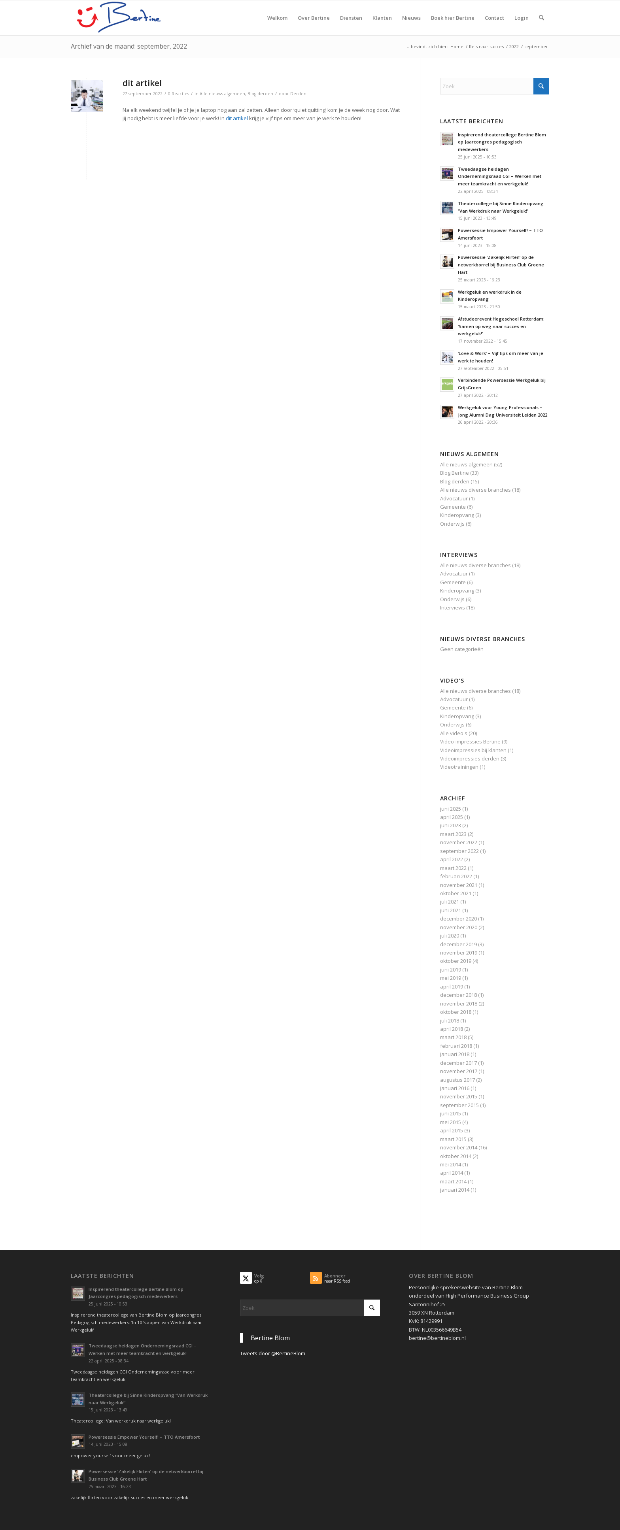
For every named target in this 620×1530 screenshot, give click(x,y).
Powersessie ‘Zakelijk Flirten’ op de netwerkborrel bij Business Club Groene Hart (501, 264)
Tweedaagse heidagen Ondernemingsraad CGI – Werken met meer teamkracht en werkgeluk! (499, 176)
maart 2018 (453, 1037)
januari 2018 (454, 1054)
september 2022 (459, 851)
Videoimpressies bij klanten (473, 750)
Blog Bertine (454, 472)
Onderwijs (452, 523)
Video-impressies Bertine (470, 741)
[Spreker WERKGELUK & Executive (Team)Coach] (130, 17)
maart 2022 (453, 868)
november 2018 (458, 1003)
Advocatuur (454, 498)
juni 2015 (450, 1113)
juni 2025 (450, 808)
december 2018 (458, 994)
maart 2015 (453, 1139)
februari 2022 (456, 876)
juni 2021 (450, 910)
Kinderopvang (457, 515)
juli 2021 (449, 901)
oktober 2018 (455, 1011)
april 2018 (451, 1028)
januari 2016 (454, 1088)
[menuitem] (277, 17)
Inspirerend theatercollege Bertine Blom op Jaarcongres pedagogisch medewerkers (502, 142)
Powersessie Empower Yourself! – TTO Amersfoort (144, 1437)
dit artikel (142, 83)
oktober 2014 (455, 1156)
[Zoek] (541, 17)
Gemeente (453, 506)
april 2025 (451, 817)
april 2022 (451, 859)
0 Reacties (178, 93)
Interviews (452, 607)
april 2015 (451, 1130)
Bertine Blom (270, 1338)
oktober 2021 (455, 893)
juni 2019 (450, 969)
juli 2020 (449, 935)
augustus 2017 (457, 1079)
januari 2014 (454, 1189)
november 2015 (458, 1096)
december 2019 (458, 944)
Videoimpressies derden (469, 758)
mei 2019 (450, 977)
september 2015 (459, 1105)
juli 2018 (449, 1020)
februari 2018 (456, 1045)
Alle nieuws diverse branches (475, 489)
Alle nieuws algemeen (222, 93)
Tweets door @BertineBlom (272, 1353)
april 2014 (451, 1172)
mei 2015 (450, 1122)
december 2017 (458, 1062)
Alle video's (453, 733)
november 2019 (458, 952)
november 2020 (458, 927)
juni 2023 (450, 825)
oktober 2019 (455, 960)
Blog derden (260, 93)
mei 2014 (450, 1164)
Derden (298, 93)
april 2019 (451, 986)
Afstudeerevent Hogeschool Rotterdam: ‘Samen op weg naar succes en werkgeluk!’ (501, 326)
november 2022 (458, 842)
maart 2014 (453, 1181)
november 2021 (458, 885)
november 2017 (458, 1071)
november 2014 (458, 1147)
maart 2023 (453, 834)
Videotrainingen (459, 766)
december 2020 (458, 918)
